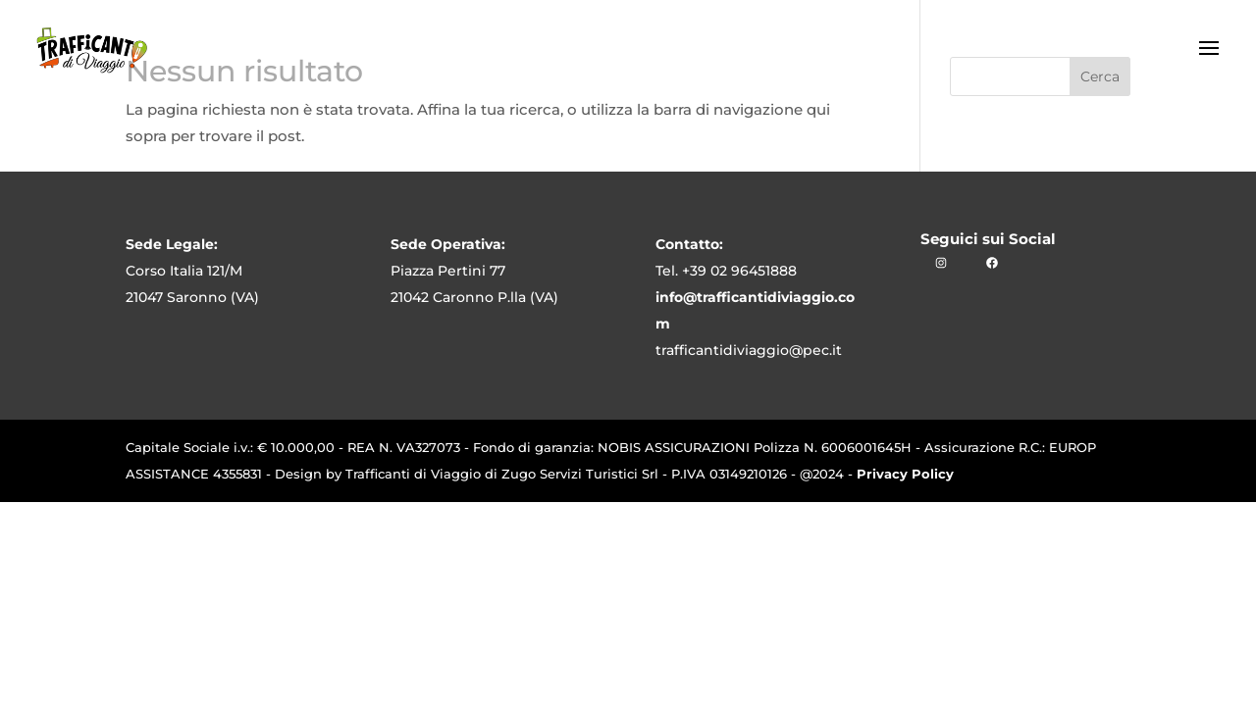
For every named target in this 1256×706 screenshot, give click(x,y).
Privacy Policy (905, 473)
